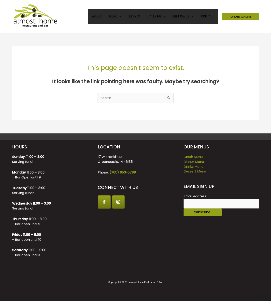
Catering (157, 16)
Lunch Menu (193, 156)
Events (139, 16)
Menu (119, 16)
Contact (208, 16)
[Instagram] (118, 202)
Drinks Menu (193, 166)
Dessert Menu (195, 171)
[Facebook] (104, 202)
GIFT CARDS (183, 16)
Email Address (195, 196)
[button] (240, 16)
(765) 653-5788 (122, 172)
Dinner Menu (194, 161)
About (104, 16)
